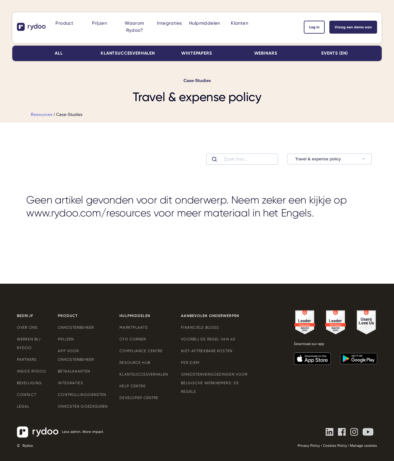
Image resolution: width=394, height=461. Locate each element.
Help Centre (132, 386)
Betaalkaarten (74, 371)
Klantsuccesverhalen (128, 53)
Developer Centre (138, 398)
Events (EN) (334, 53)
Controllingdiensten (82, 395)
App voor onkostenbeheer (76, 355)
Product (64, 23)
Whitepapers (196, 53)
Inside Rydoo (31, 371)
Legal (23, 406)
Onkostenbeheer (76, 327)
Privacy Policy (309, 445)
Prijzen (99, 23)
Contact (26, 395)
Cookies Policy (335, 445)
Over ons (27, 327)
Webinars (265, 53)
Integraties (169, 23)
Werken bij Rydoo (29, 343)
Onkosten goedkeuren (83, 406)
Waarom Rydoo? (134, 26)
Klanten (239, 23)
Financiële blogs (200, 327)
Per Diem (190, 362)
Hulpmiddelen (204, 23)
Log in (314, 27)
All (59, 53)
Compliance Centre (141, 351)
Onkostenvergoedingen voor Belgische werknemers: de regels (214, 383)
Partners (27, 359)
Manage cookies (363, 445)
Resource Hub (134, 362)
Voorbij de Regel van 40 (208, 339)
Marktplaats (133, 327)
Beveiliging (29, 383)
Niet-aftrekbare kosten (206, 351)
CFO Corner (132, 339)
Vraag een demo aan (353, 27)
